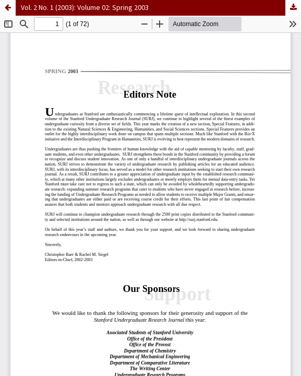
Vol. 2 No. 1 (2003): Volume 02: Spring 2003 (85, 8)
